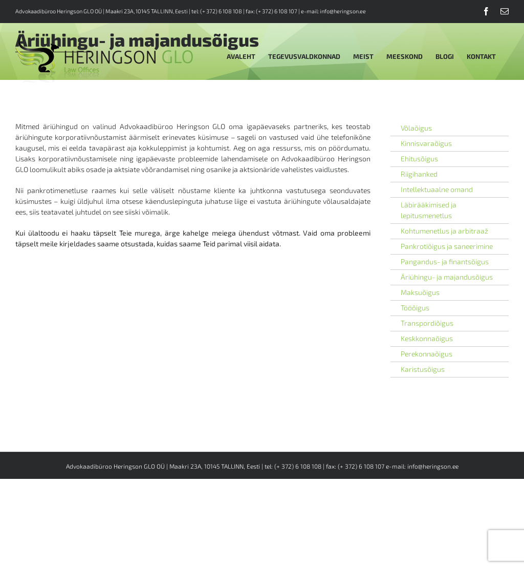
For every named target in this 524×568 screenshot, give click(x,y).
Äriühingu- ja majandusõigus (447, 276)
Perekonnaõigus (426, 353)
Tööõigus (415, 307)
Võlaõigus (416, 127)
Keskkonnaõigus (427, 338)
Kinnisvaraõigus (426, 143)
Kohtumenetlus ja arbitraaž (444, 230)
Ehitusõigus (419, 158)
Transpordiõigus (427, 323)
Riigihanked (419, 174)
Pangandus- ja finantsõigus (445, 261)
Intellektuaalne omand (437, 189)
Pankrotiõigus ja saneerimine (447, 246)
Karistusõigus (423, 369)
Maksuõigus (420, 292)
